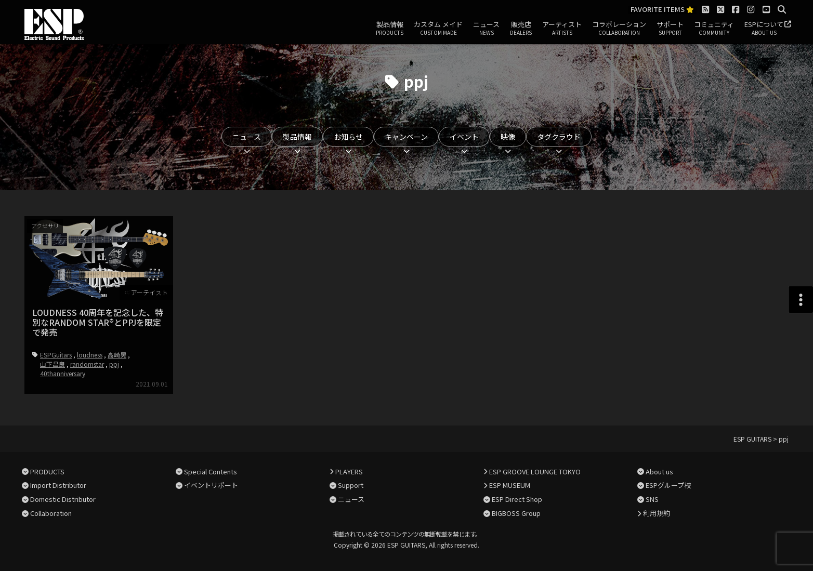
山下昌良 (52, 364)
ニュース (486, 28)
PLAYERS (349, 471)
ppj (114, 364)
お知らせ (348, 136)
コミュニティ (714, 28)
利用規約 (656, 513)
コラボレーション (619, 28)
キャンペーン (406, 136)
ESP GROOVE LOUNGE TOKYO (535, 471)
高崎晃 (117, 354)
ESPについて (763, 28)
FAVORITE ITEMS (662, 10)
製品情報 (389, 28)
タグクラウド (559, 136)
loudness (89, 354)
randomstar (87, 364)
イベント (464, 136)
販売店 (521, 28)
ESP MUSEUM (509, 485)
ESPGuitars (56, 354)
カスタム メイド (438, 28)
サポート (670, 28)
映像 (508, 136)
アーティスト (562, 28)
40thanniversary (62, 373)
